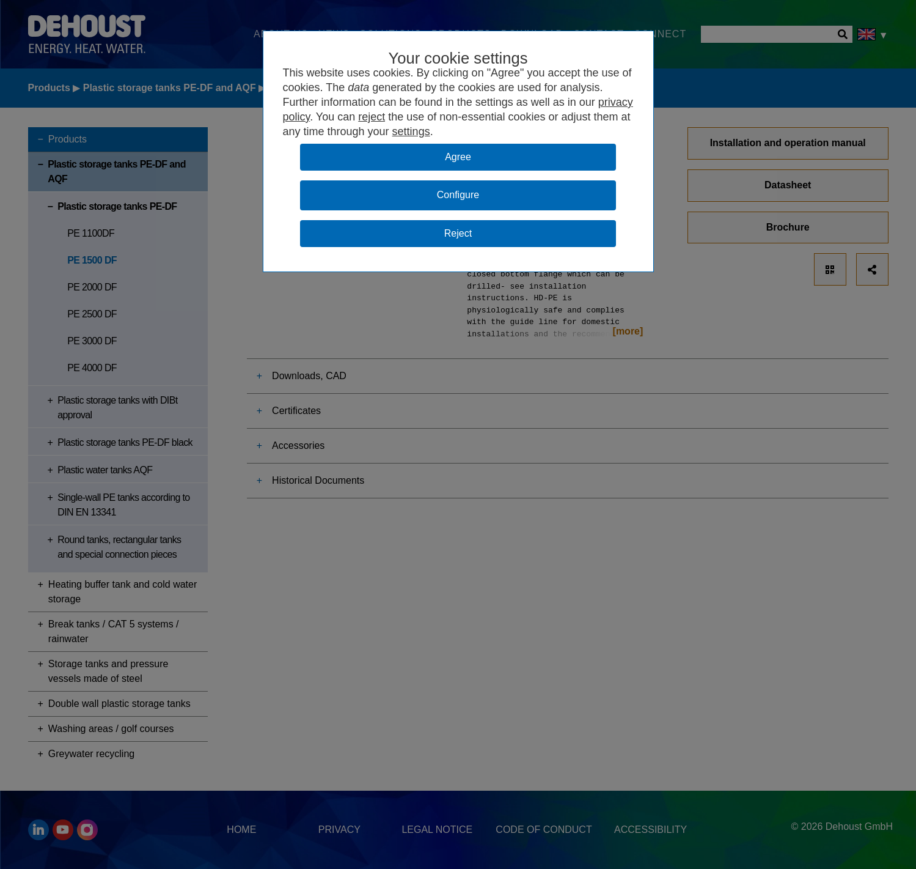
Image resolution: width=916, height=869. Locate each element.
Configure (458, 195)
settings (411, 131)
